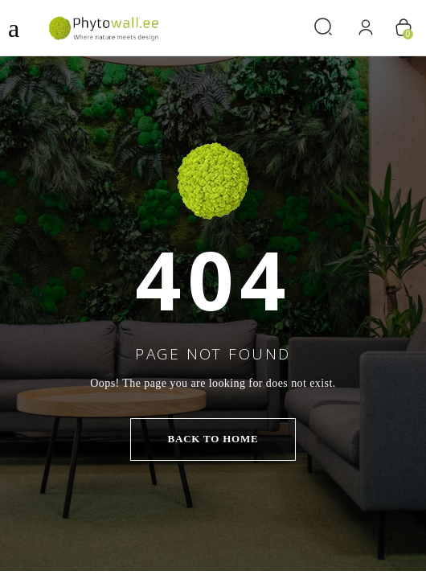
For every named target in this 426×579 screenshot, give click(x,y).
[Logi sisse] (366, 27)
